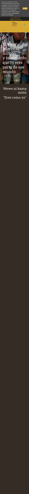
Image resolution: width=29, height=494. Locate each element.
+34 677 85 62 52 (15, 18)
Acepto (25, 8)
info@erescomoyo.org (15, 19)
